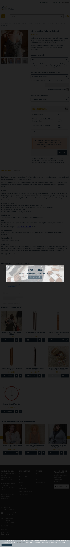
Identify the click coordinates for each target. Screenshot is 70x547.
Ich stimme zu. (6, 545)
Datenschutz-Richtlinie (21, 542)
